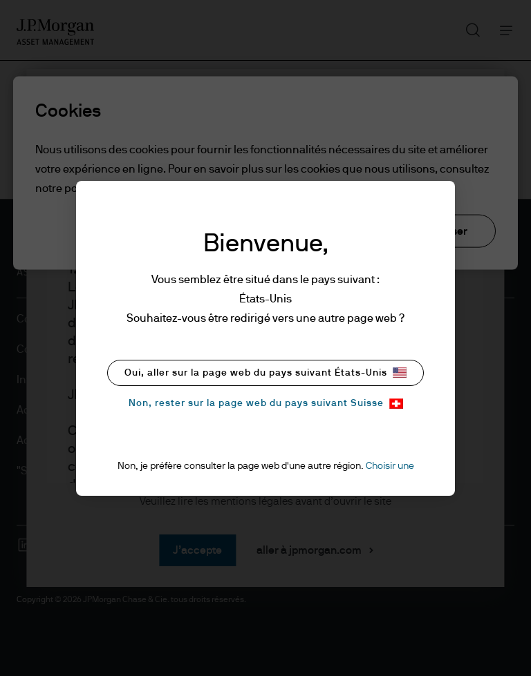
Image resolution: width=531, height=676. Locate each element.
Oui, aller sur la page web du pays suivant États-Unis (265, 372)
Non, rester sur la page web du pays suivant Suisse (266, 403)
